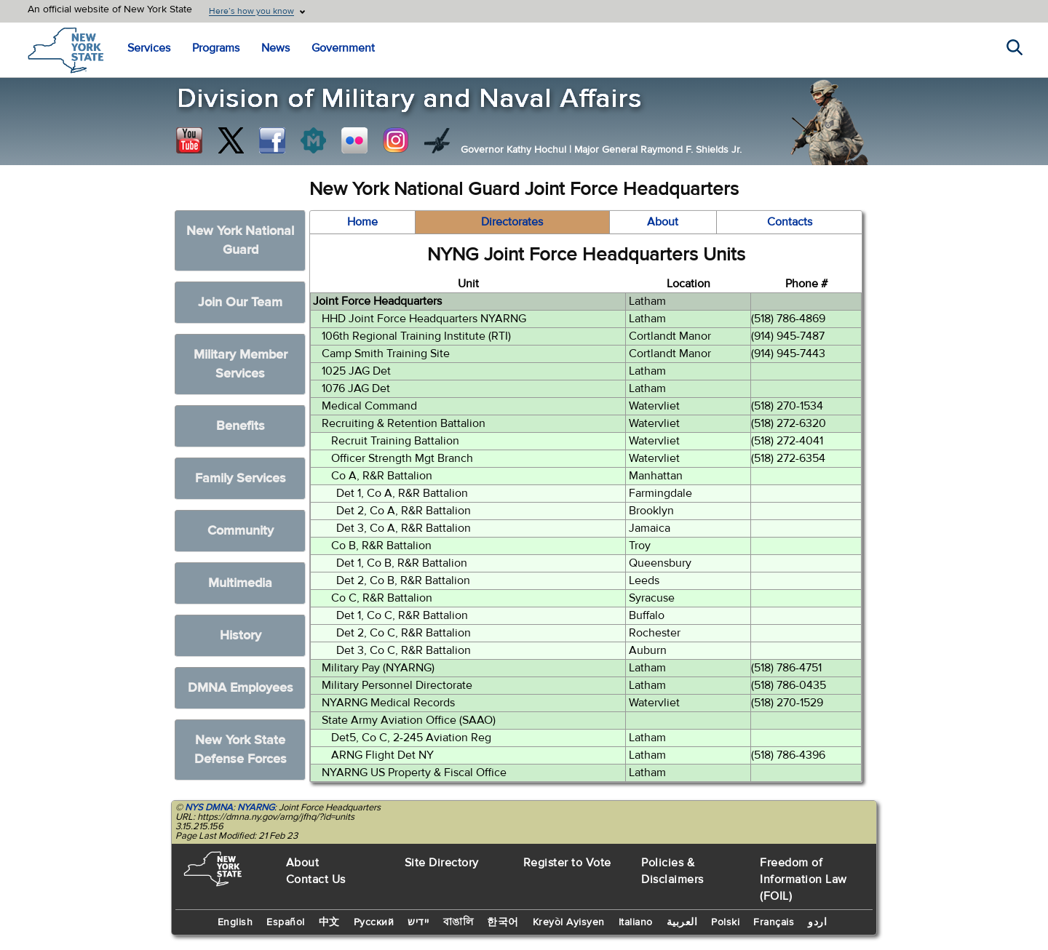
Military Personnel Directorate (397, 685)
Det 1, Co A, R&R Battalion (402, 493)
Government (343, 48)
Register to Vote (567, 862)
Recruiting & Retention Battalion (403, 423)
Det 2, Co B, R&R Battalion (403, 580)
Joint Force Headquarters (377, 301)
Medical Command (369, 406)
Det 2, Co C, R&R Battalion (403, 633)
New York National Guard (240, 240)
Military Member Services (240, 364)
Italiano (636, 922)
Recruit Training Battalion (395, 441)
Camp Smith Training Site (386, 353)
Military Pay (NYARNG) (378, 667)
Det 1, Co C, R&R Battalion (402, 615)
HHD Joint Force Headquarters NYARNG (424, 318)
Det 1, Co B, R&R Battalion (401, 563)
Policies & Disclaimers (672, 871)
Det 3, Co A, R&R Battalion (403, 528)
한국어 (503, 922)
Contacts (789, 222)
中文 (329, 922)
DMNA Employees (240, 687)
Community (240, 530)
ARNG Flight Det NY (382, 755)
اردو (817, 922)
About (662, 222)
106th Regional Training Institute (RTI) (416, 336)
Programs (215, 48)
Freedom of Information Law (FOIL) (803, 879)
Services (148, 48)
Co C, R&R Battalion (381, 598)
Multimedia (240, 583)
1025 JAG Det (356, 371)
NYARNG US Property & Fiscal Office (414, 772)
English (235, 922)
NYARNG (255, 807)
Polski (725, 922)
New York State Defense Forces (240, 749)
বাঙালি (458, 922)
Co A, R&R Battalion (381, 475)
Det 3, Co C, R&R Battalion (403, 650)
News (275, 48)
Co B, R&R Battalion (381, 545)
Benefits (240, 426)
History (240, 635)
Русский (374, 922)
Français (773, 922)
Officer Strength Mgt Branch (402, 458)
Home (362, 222)
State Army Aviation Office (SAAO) (409, 720)
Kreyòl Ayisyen (569, 922)
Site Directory (442, 862)
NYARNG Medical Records (388, 702)
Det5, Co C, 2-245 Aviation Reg (411, 737)
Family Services (240, 478)
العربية (682, 922)
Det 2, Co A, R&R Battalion (403, 510)
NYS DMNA (209, 807)
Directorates (512, 222)
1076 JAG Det (356, 388)
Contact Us (316, 879)
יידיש (418, 922)
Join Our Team (240, 302)
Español (285, 922)
